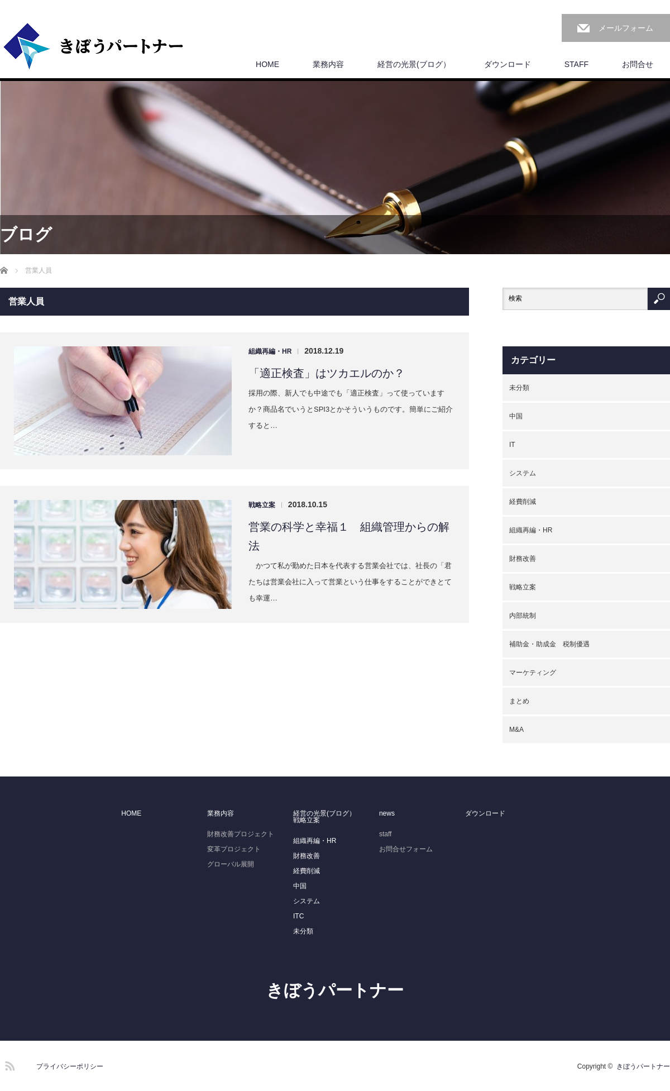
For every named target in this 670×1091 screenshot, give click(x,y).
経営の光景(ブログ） (414, 64)
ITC (298, 916)
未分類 (519, 388)
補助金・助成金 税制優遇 (549, 644)
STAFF (576, 64)
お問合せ (637, 64)
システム (522, 473)
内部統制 (522, 616)
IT (512, 445)
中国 (516, 416)
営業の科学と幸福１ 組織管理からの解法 (348, 536)
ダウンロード (507, 64)
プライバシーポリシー (69, 1066)
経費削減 (522, 502)
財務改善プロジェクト (240, 834)
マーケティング (532, 672)
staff (385, 834)
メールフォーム (626, 27)
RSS (8, 1064)
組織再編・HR (269, 351)
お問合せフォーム (406, 849)
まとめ (519, 701)
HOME (267, 64)
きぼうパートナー (335, 990)
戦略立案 (261, 505)
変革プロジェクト (234, 849)
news (387, 813)
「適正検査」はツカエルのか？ (326, 373)
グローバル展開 (230, 864)
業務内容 (328, 64)
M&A (516, 729)
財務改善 (522, 559)
